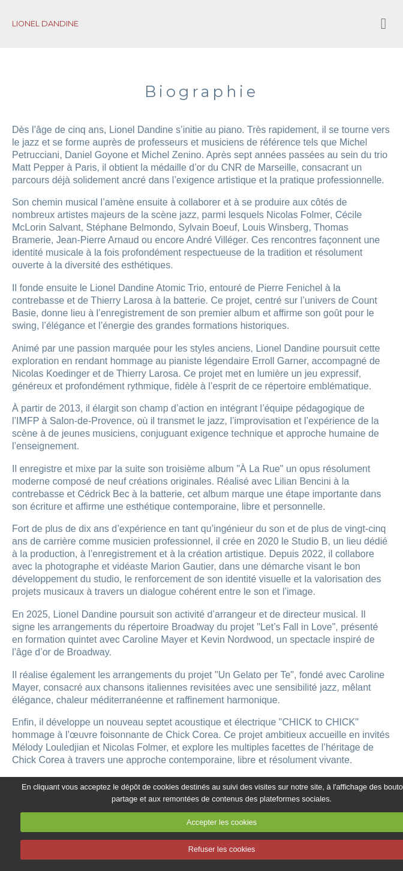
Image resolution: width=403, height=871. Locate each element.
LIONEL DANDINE (45, 23)
